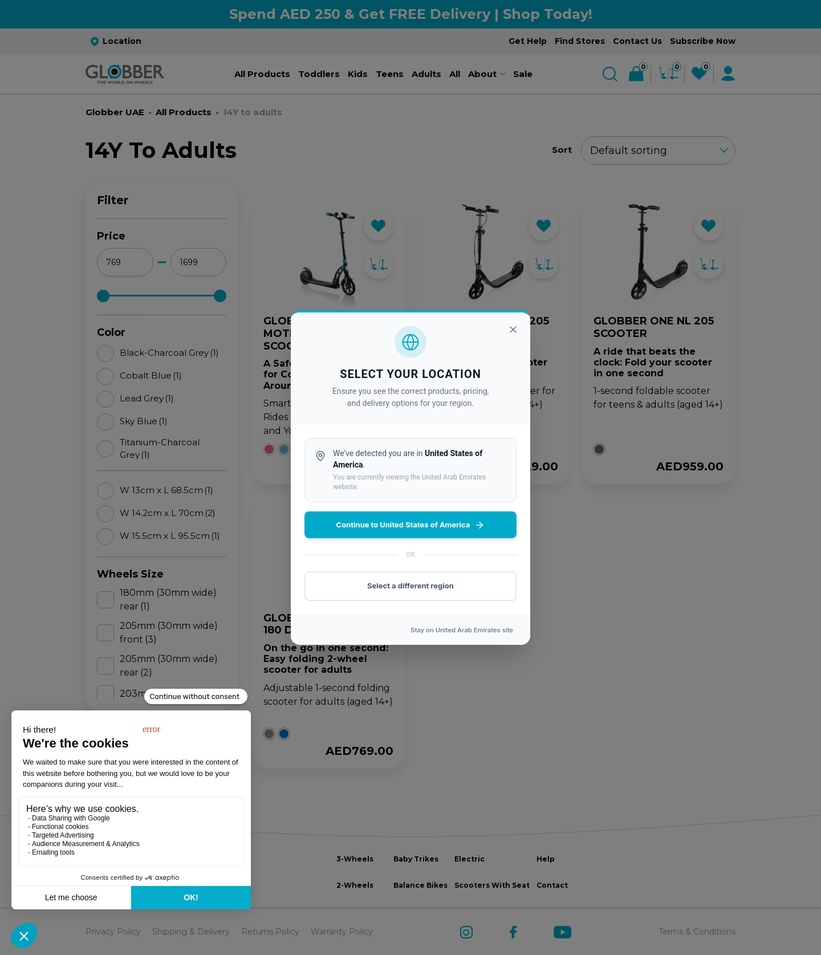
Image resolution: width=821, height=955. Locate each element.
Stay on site (461, 630)
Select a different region (410, 585)
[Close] (513, 330)
